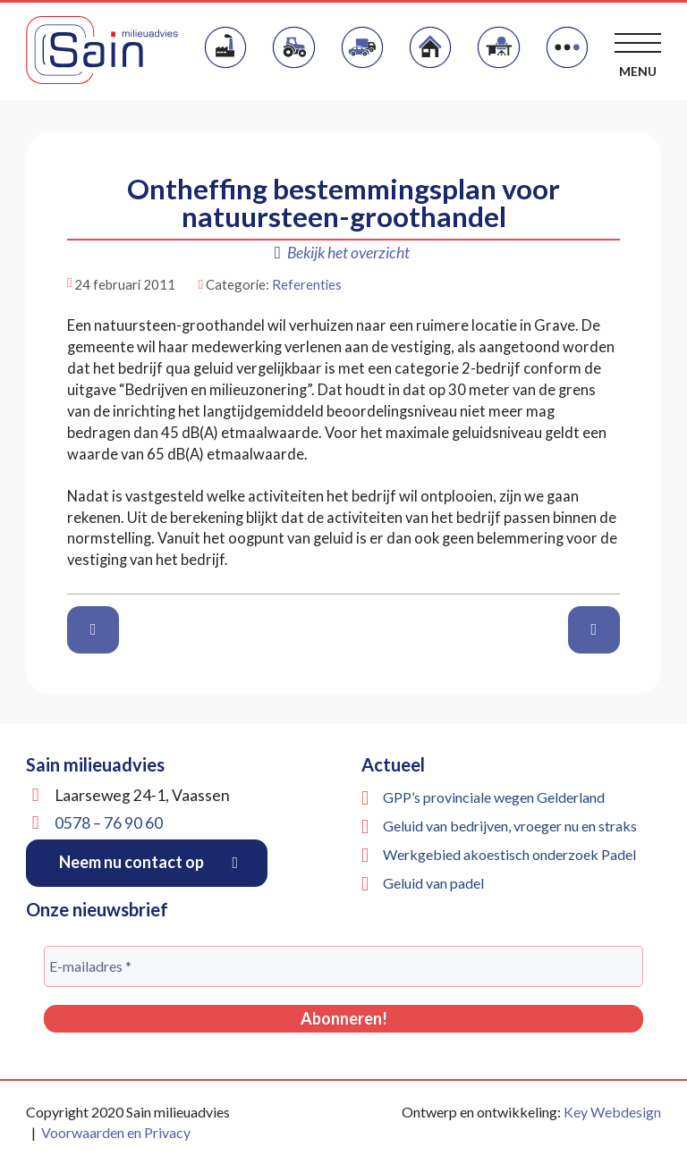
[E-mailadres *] (343, 966)
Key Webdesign (612, 1111)
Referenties (307, 284)
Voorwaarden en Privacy (116, 1132)
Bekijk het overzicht (342, 252)
